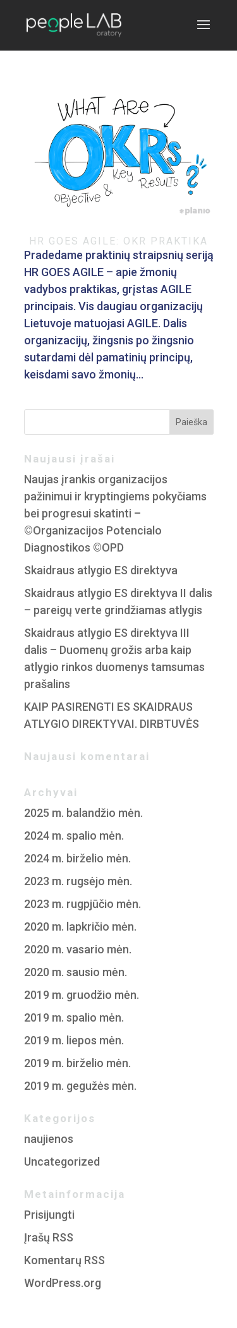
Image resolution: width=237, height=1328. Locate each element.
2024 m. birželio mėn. (77, 858)
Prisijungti (49, 1214)
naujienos (48, 1138)
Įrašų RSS (48, 1237)
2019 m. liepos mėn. (74, 1040)
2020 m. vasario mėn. (77, 949)
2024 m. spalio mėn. (74, 835)
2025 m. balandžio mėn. (83, 812)
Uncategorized (62, 1161)
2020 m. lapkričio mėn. (80, 926)
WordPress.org (62, 1282)
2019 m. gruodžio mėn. (81, 994)
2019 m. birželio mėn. (77, 1063)
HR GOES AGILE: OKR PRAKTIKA (118, 241)
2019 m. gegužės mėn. (80, 1085)
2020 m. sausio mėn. (75, 972)
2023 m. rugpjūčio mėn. (82, 903)
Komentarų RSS (64, 1260)
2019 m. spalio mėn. (74, 1017)
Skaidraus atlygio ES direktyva (101, 570)
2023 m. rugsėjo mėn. (78, 881)
